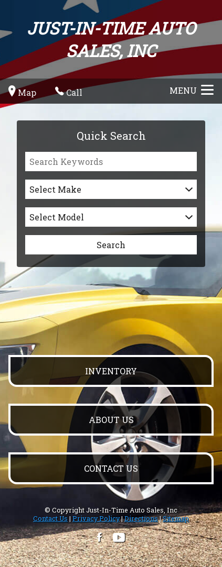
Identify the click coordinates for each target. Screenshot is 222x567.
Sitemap (176, 518)
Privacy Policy (96, 518)
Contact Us (50, 518)
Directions (141, 518)
